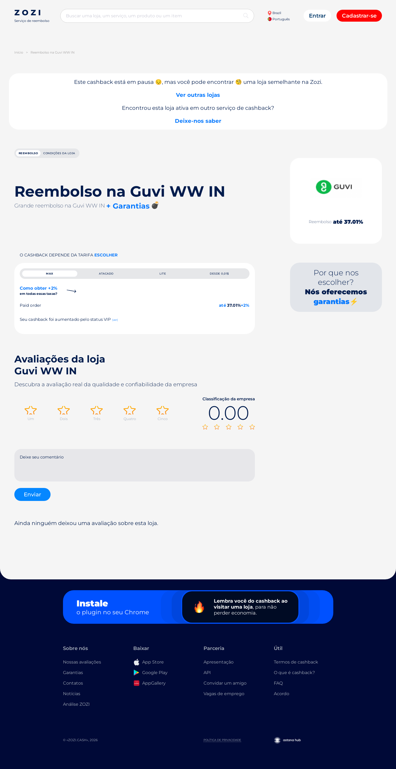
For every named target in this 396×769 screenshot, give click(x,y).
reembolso (37, 154)
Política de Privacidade (222, 744)
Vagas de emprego (224, 697)
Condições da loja (88, 154)
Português (279, 19)
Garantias (73, 676)
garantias (332, 304)
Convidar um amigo (225, 687)
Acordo (281, 697)
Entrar (317, 15)
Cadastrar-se (359, 15)
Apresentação (219, 666)
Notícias (71, 697)
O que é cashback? (294, 676)
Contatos (73, 687)
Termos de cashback (296, 666)
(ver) (115, 328)
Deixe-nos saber (198, 121)
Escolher (106, 257)
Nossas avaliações (82, 666)
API (207, 676)
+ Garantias (127, 208)
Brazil (274, 13)
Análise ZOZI (76, 708)
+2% (245, 313)
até (222, 313)
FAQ (278, 687)
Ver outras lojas (198, 95)
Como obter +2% (39, 299)
